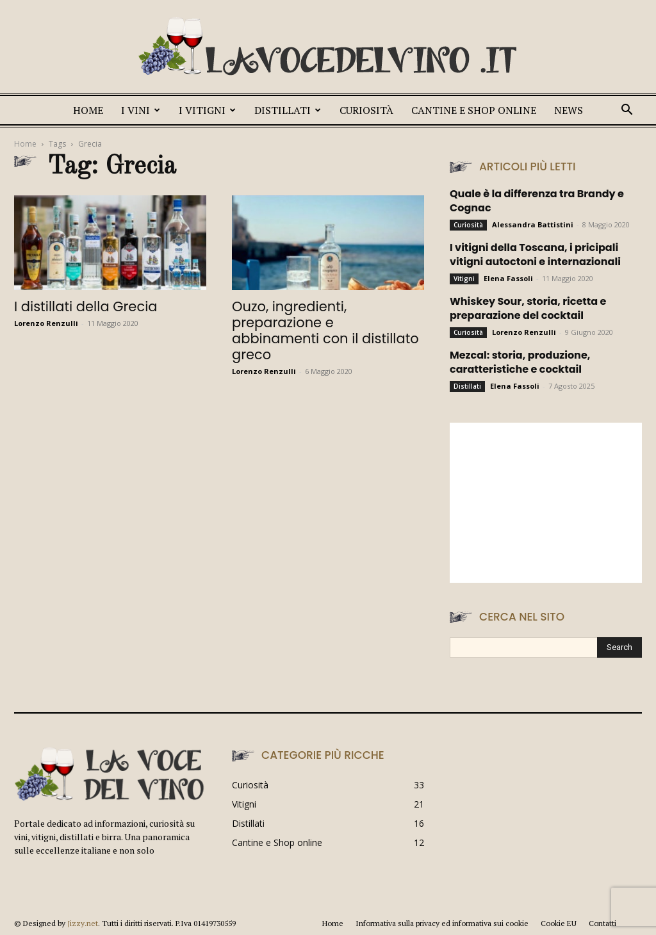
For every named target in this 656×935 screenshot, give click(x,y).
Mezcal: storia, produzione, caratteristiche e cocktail (520, 362)
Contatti (602, 923)
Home (88, 110)
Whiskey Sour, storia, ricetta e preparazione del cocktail (528, 308)
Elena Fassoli (508, 278)
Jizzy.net (82, 923)
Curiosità (366, 110)
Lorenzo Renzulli (46, 323)
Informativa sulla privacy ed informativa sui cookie (442, 923)
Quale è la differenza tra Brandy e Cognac (537, 200)
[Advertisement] (546, 503)
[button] (626, 111)
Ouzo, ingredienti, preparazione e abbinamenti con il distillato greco (325, 330)
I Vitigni (207, 110)
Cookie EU (559, 923)
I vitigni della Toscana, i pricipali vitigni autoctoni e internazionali (535, 254)
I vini (140, 110)
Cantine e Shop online (473, 110)
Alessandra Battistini (532, 224)
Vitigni (464, 278)
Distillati (287, 110)
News (568, 110)
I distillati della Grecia (86, 306)
